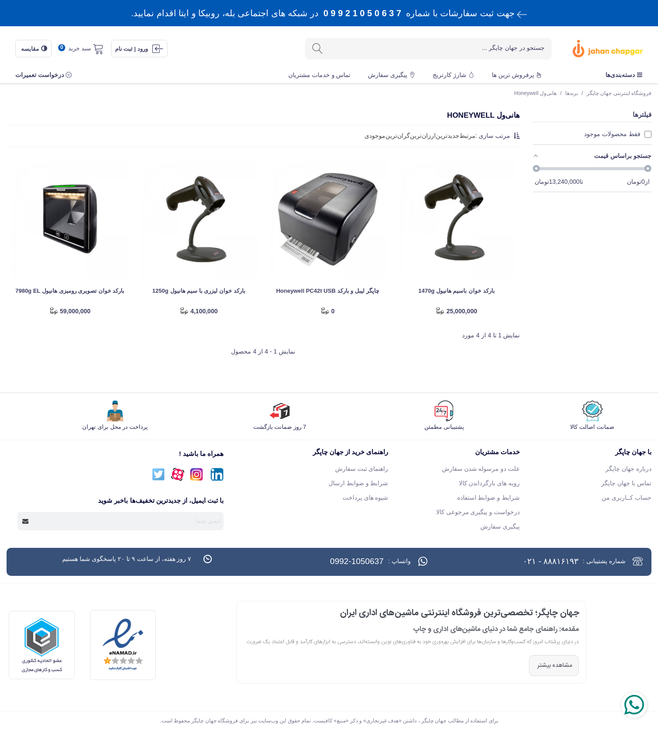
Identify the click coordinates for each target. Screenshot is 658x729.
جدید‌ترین (447, 135)
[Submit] (26, 521)
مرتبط (467, 135)
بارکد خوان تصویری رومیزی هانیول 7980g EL (69, 290)
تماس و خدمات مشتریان (319, 74)
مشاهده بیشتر (554, 665)
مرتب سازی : (498, 135)
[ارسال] (317, 49)
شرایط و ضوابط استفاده (488, 497)
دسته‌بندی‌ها (624, 74)
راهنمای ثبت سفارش (361, 468)
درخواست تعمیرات (43, 74)
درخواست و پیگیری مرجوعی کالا (478, 511)
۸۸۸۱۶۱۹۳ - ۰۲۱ (550, 561)
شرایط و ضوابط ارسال (358, 483)
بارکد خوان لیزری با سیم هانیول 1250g (198, 290)
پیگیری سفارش (391, 74)
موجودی (374, 135)
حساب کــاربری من (626, 497)
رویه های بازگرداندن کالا (489, 483)
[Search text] (440, 48)
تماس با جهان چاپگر (626, 483)
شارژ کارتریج (453, 74)
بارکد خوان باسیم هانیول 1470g (456, 290)
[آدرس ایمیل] (128, 521)
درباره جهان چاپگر (628, 468)
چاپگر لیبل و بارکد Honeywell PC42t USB (327, 290)
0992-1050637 (357, 561)
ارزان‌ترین (423, 135)
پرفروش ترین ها (517, 74)
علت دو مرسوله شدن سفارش (481, 468)
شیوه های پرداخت (365, 497)
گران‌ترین (397, 135)
